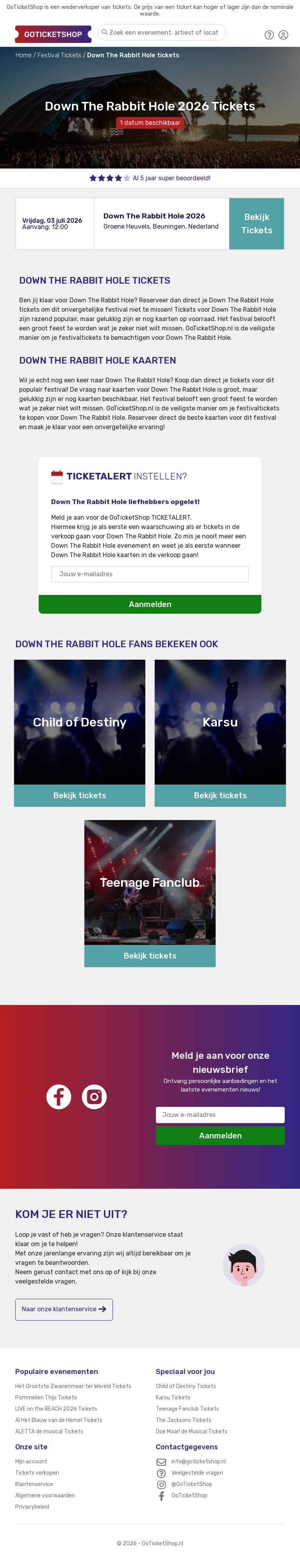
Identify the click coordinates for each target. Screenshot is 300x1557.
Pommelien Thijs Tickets (46, 1397)
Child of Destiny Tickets (186, 1386)
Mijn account (31, 1461)
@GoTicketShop (191, 1484)
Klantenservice (34, 1484)
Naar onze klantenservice (64, 1309)
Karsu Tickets (173, 1397)
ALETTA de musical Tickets (49, 1431)
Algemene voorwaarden (45, 1495)
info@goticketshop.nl (198, 1461)
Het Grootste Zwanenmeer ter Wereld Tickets (73, 1386)
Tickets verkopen (37, 1473)
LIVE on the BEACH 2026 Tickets (56, 1409)
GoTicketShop (189, 1495)
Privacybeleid (32, 1507)
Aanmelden (150, 604)
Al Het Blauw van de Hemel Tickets (58, 1420)
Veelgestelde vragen (197, 1473)
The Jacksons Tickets (183, 1420)
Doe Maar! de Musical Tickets (191, 1431)
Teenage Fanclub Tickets (187, 1409)
